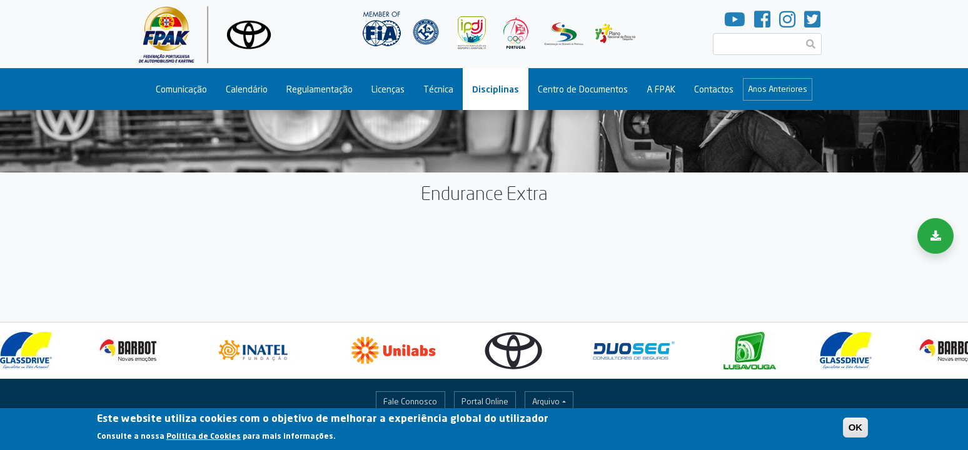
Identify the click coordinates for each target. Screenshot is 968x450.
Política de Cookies (203, 439)
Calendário (247, 89)
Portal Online (484, 401)
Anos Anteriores (777, 89)
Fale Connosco (410, 401)
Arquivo (546, 401)
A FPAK (661, 89)
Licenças (388, 89)
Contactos (714, 89)
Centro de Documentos (583, 89)
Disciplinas (495, 89)
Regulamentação (319, 89)
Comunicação (181, 89)
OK (856, 430)
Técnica (438, 89)
